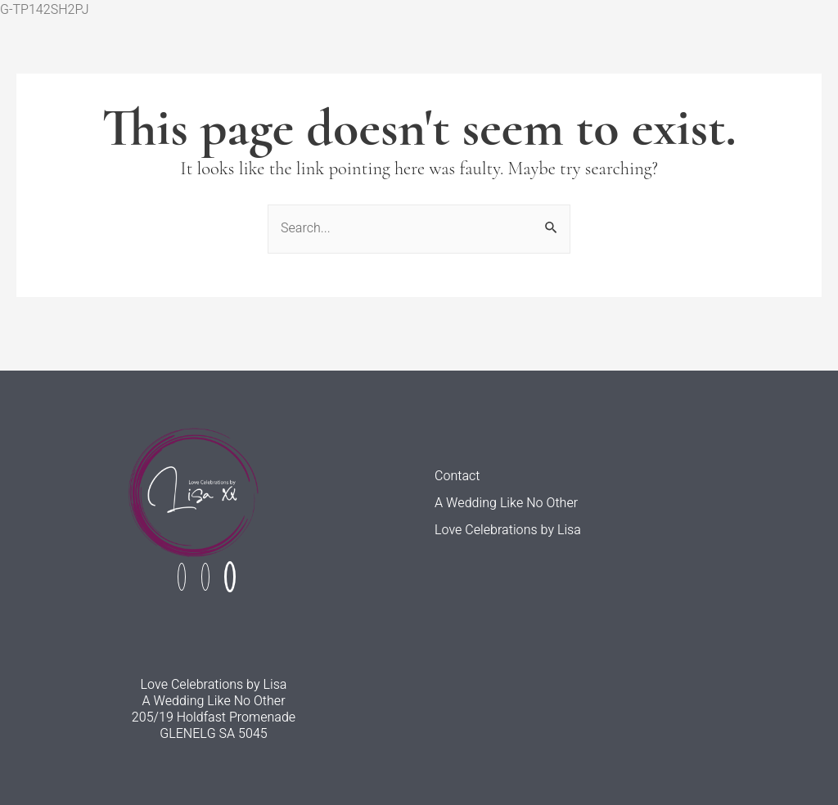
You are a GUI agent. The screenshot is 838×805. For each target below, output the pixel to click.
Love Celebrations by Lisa (508, 530)
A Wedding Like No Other (506, 503)
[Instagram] (205, 577)
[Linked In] (230, 576)
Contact (457, 476)
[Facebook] (182, 577)
